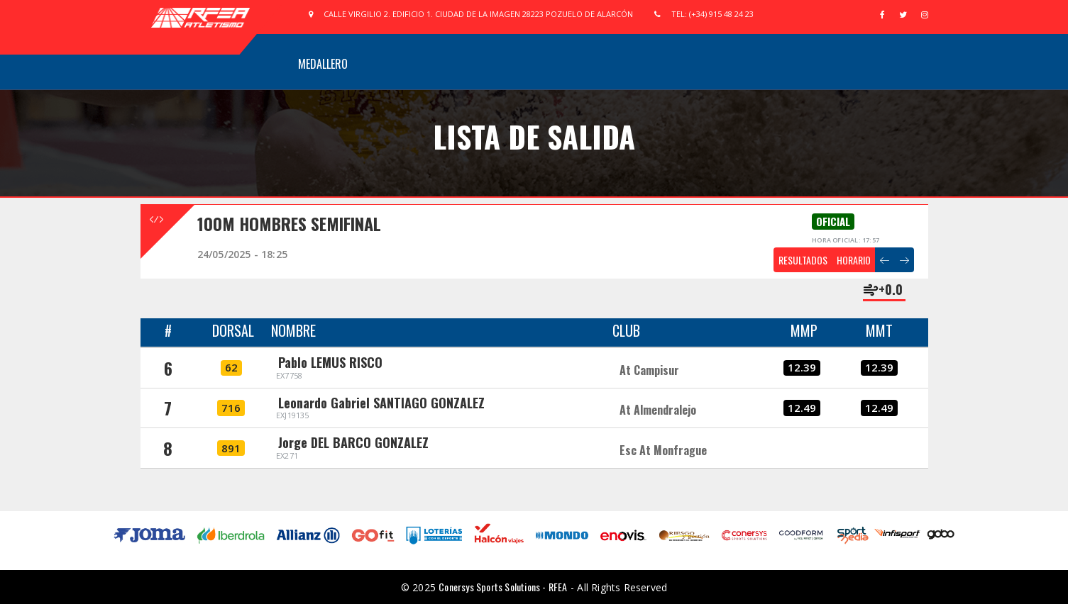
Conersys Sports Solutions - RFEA (503, 586)
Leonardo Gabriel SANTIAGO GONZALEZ (381, 402)
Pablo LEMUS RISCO (330, 362)
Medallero (323, 63)
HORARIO (854, 259)
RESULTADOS (802, 259)
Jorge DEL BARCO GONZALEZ (353, 442)
